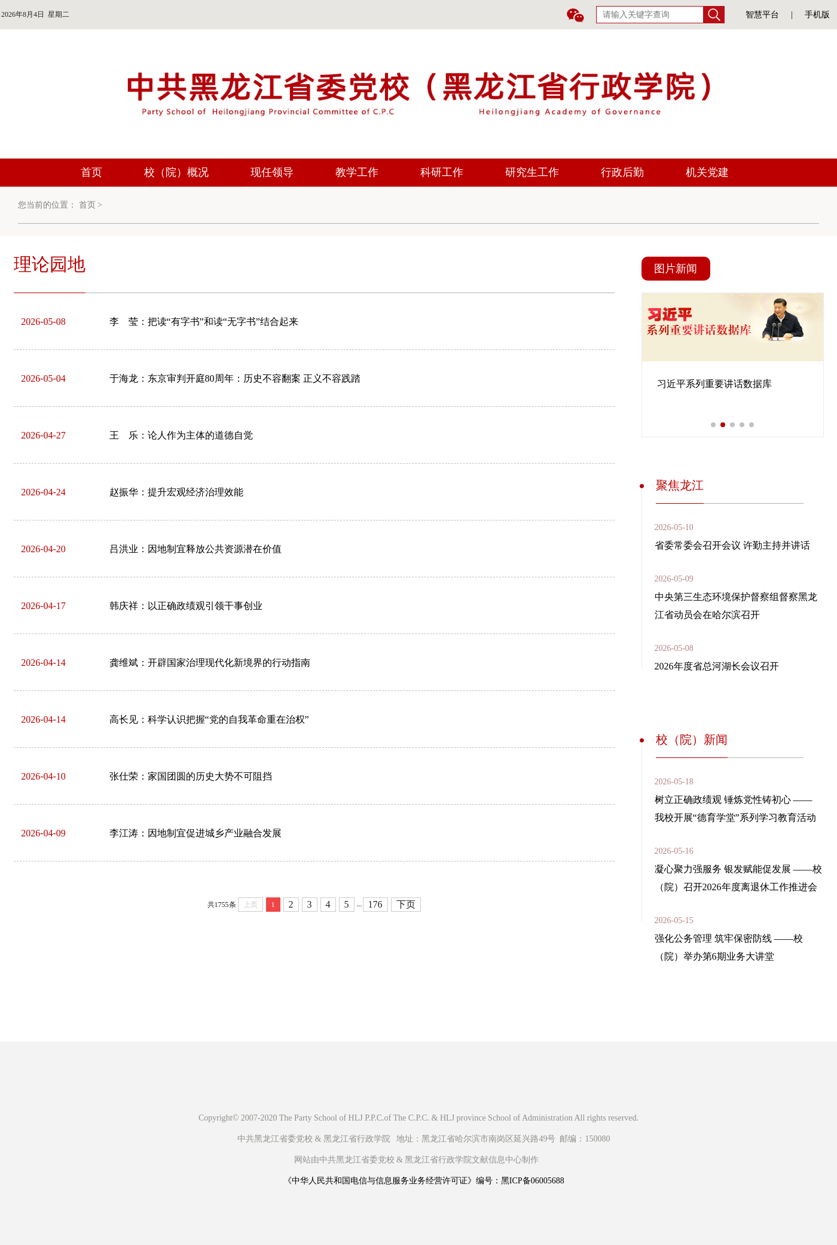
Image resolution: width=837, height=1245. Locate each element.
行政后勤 (622, 172)
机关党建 (707, 172)
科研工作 (441, 172)
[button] (713, 424)
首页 (91, 172)
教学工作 (356, 172)
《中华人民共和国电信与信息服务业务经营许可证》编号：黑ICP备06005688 (423, 1180)
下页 (406, 904)
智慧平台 (762, 14)
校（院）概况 (176, 172)
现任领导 (272, 172)
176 (375, 904)
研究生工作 (532, 172)
